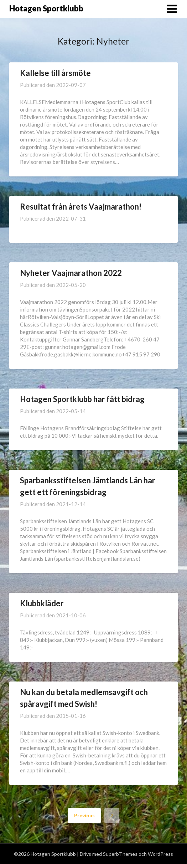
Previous (84, 815)
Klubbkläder (42, 603)
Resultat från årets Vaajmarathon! (80, 206)
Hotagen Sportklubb (46, 8)
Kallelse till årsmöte (55, 73)
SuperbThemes (120, 854)
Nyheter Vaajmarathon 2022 (71, 273)
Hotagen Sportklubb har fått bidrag (82, 399)
